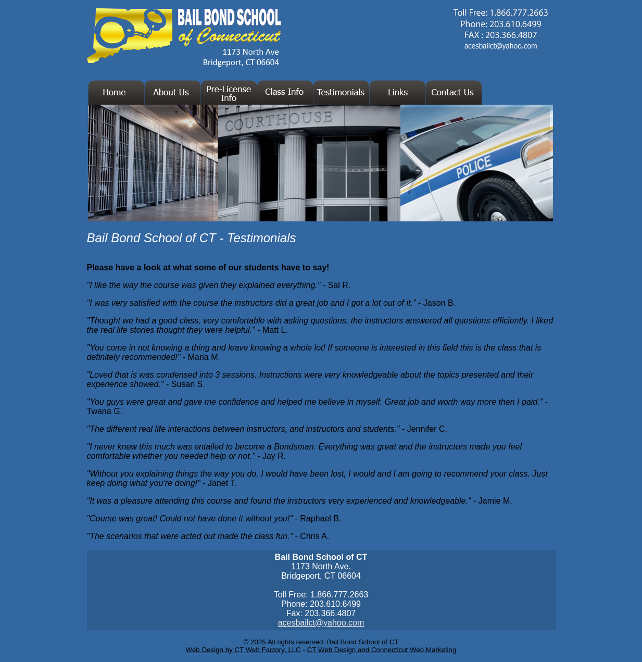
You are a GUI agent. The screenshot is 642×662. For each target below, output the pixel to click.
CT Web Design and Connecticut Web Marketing (382, 650)
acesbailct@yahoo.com (321, 622)
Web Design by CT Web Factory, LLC (243, 650)
